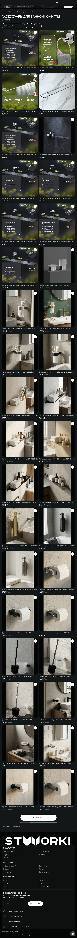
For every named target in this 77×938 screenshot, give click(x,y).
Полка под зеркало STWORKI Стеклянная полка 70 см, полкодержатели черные (56, 242)
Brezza (5, 883)
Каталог (12, 12)
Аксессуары (7, 872)
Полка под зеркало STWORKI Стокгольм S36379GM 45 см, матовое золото (19, 415)
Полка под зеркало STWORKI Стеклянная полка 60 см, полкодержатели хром (57, 111)
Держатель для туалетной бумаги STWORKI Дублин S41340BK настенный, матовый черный (18, 807)
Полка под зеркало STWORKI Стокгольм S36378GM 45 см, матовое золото (56, 459)
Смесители (7, 869)
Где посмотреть (44, 852)
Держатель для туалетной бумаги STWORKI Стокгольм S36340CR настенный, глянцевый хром (57, 589)
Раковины (42, 869)
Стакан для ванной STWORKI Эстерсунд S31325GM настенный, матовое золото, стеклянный (55, 328)
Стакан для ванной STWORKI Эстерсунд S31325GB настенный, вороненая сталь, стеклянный (18, 372)
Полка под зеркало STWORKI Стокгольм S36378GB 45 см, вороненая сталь (56, 502)
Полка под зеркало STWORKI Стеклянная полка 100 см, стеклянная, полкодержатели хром (20, 198)
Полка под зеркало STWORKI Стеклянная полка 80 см (56, 155)
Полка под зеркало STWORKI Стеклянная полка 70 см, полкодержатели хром (19, 68)
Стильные (7, 826)
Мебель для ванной (9, 866)
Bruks (41, 883)
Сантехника (43, 866)
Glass (5, 886)
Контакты (42, 855)
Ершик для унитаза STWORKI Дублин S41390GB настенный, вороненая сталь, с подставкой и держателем (54, 676)
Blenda (41, 880)
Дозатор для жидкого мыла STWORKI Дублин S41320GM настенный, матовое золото (20, 546)
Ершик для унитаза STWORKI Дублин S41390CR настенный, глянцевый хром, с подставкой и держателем (17, 720)
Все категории (44, 872)
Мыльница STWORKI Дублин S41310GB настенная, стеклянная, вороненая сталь (18, 763)
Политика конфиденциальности (11, 935)
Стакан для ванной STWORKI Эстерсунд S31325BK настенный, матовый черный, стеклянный (55, 372)
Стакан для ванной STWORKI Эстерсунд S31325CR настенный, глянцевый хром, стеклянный (18, 328)
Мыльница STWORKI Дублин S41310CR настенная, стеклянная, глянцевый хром (55, 763)
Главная (4, 12)
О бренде (6, 855)
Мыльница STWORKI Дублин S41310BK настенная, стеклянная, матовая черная (55, 720)
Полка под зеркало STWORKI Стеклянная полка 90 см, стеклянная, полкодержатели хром (19, 242)
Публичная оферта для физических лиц (32, 935)
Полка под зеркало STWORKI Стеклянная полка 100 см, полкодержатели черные (20, 285)
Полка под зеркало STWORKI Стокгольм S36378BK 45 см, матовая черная (19, 502)
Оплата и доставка (9, 852)
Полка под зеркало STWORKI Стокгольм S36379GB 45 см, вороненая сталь (19, 459)
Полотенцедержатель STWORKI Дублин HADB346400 (19, 111)
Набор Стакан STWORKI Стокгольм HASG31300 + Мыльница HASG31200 (54, 285)
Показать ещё (38, 818)
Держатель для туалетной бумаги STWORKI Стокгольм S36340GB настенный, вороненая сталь (57, 633)
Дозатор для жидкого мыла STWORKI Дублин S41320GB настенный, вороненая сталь (20, 589)
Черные (16, 826)
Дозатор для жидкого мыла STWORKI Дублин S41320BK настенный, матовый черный (57, 546)
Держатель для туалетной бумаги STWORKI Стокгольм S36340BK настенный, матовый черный (19, 633)
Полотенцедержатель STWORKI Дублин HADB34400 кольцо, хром (56, 68)
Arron (5, 880)
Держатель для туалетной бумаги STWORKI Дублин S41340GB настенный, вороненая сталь (56, 807)
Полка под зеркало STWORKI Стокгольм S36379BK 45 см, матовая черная (56, 415)
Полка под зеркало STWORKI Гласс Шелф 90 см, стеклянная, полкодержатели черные (54, 198)
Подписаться (35, 904)
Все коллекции (44, 886)
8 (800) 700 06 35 (60, 3)
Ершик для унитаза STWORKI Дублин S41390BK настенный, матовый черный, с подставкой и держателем (17, 676)
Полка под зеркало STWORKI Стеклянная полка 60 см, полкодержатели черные (19, 155)
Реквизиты (6, 858)
